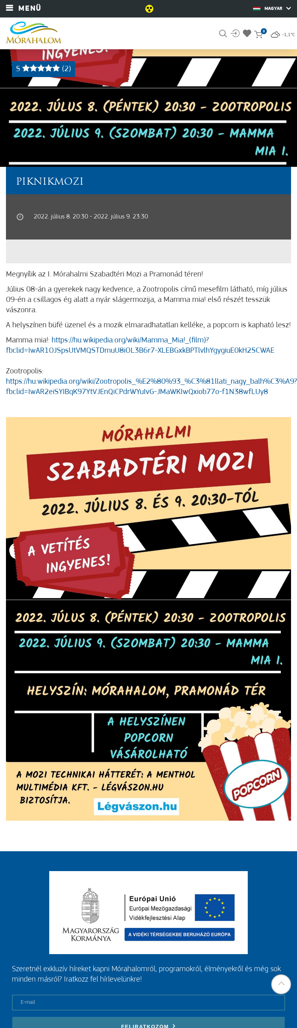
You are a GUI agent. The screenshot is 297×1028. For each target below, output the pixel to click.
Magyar (272, 8)
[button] (281, 984)
